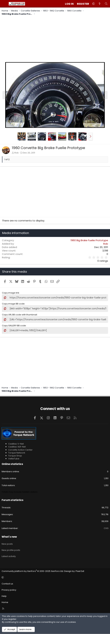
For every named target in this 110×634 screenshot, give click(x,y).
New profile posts (11, 549)
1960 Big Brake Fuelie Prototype (89, 240)
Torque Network (16, 452)
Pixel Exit (80, 570)
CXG (106, 527)
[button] (93, 4)
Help (4, 595)
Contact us (7, 583)
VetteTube (13, 458)
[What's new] (99, 4)
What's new (9, 536)
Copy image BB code (13, 303)
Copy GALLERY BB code (14, 325)
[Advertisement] (55, 39)
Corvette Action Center (20, 449)
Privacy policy (9, 589)
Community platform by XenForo (33, 570)
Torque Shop (15, 455)
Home (5, 601)
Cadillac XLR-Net (17, 446)
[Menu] (4, 4)
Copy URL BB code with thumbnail (19, 314)
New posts (7, 543)
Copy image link (10, 292)
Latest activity (9, 555)
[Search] (106, 4)
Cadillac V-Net (16, 443)
